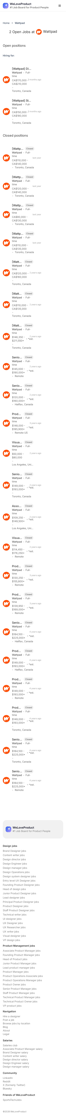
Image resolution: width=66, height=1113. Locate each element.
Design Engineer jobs (15, 863)
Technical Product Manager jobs (21, 997)
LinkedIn (8, 1077)
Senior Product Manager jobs (19, 988)
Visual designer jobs (14, 935)
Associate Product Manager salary (23, 1048)
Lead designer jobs (14, 897)
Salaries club (10, 1045)
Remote (19, 375)
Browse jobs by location (16, 1023)
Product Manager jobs (16, 971)
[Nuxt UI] (26, 5)
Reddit (6, 1081)
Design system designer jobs (19, 876)
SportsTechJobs (12, 1099)
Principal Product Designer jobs (21, 901)
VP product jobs (12, 1005)
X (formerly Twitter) (14, 1084)
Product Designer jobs (15, 906)
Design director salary (15, 1059)
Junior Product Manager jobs (19, 963)
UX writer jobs (11, 931)
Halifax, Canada (24, 404)
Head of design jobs (14, 889)
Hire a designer (11, 1016)
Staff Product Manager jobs (19, 992)
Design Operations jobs (16, 872)
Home (6, 22)
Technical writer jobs (14, 914)
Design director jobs (14, 859)
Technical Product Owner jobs (20, 1001)
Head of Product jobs (15, 959)
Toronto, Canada (21, 90)
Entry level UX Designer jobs (19, 880)
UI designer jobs (12, 918)
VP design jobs (11, 940)
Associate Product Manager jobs (21, 950)
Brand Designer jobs (14, 850)
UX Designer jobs (13, 923)
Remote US (21, 432)
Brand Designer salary (15, 1052)
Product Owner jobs (14, 984)
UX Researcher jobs (14, 927)
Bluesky (7, 1088)
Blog (5, 1026)
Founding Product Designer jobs (21, 884)
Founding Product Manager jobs (21, 954)
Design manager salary (16, 1066)
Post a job (8, 1019)
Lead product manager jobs (19, 967)
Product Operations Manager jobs (22, 980)
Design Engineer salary (16, 1063)
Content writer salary (15, 1055)
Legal (6, 1033)
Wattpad (17, 72)
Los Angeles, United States (27, 464)
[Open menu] (59, 5)
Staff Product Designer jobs (18, 910)
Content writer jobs (14, 855)
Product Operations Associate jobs (23, 975)
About (6, 1030)
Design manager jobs (15, 867)
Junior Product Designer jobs (19, 893)
